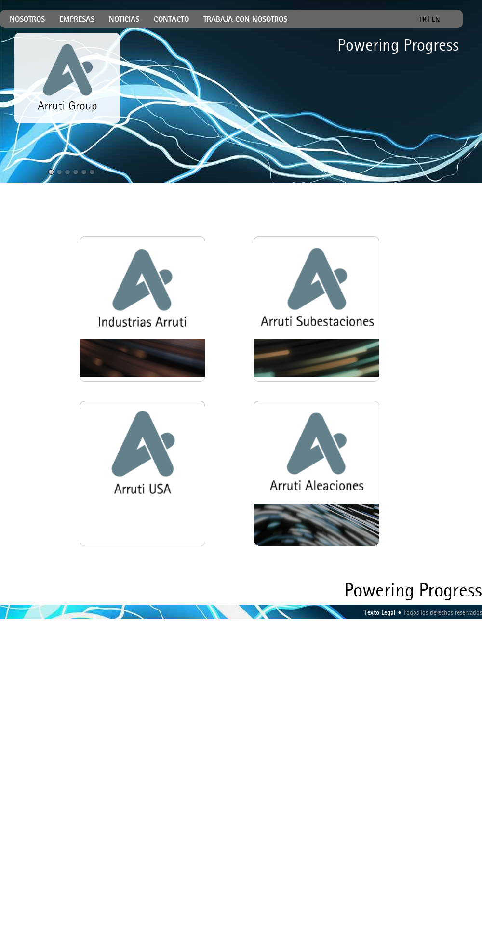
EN (436, 18)
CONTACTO (171, 20)
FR (423, 18)
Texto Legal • (383, 613)
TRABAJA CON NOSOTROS (245, 20)
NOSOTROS (27, 20)
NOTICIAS (124, 20)
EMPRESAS (76, 20)
